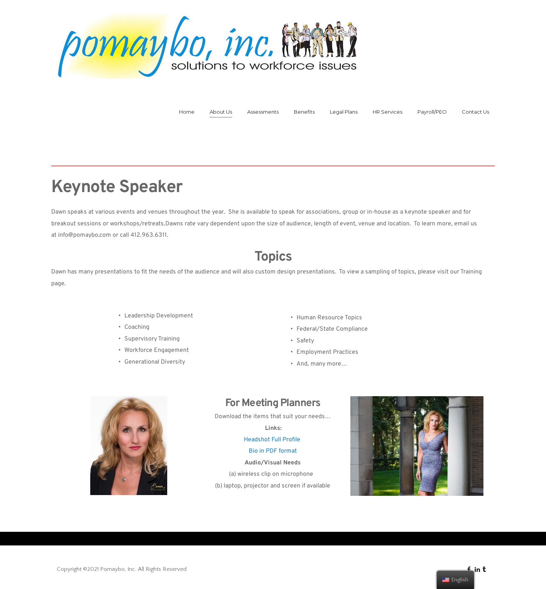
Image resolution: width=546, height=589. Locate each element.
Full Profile (285, 440)
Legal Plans (344, 112)
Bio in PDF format (273, 451)
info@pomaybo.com (84, 235)
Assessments (263, 112)
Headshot (257, 440)
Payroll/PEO (432, 112)
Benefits (304, 112)
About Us (221, 112)
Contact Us (475, 112)
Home (187, 112)
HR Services (387, 112)
